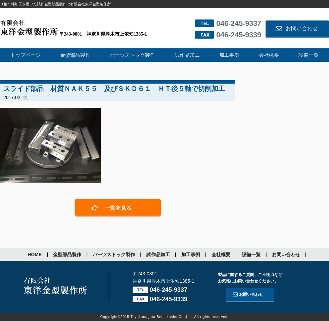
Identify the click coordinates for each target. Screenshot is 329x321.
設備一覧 (308, 55)
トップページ (25, 55)
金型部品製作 (75, 55)
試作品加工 (187, 55)
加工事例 (229, 55)
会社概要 (269, 55)
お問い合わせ (302, 28)
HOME (35, 254)
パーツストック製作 (132, 55)
